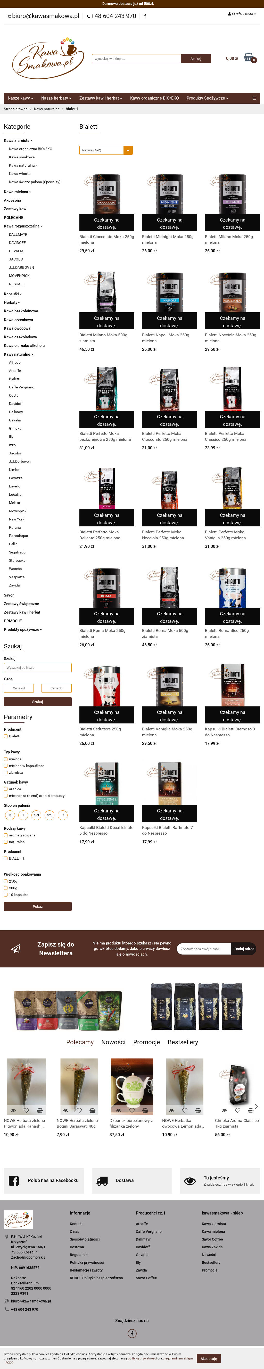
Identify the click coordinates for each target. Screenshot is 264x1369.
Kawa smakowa (22, 157)
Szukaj (37, 702)
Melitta (14, 503)
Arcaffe (15, 371)
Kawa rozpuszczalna (23, 226)
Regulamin (79, 1255)
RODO (9, 1363)
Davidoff (16, 404)
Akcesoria (12, 200)
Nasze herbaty (56, 98)
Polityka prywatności (87, 1262)
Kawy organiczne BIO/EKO (154, 98)
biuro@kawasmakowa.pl (31, 1301)
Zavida (14, 585)
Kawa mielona (17, 192)
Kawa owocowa (17, 328)
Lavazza (16, 478)
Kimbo (14, 470)
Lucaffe (15, 494)
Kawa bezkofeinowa (21, 311)
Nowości (209, 1255)
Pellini (13, 544)
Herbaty (12, 302)
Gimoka (15, 428)
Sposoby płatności (85, 1239)
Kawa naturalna (23, 165)
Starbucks (17, 560)
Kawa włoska (20, 174)
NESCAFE (16, 284)
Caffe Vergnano (21, 387)
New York (16, 519)
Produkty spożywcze (23, 629)
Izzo (12, 445)
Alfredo (15, 362)
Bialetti (14, 379)
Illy (11, 437)
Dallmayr (16, 412)
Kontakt (76, 1224)
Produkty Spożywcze (208, 98)
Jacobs (15, 453)
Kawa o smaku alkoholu (24, 345)
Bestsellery (211, 1262)
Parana (15, 527)
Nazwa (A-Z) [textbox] (91, 150)
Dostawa (77, 1247)
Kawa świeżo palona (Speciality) (35, 182)
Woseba (15, 569)
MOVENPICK (19, 276)
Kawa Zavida (212, 1247)
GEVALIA (16, 251)
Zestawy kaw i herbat (100, 98)
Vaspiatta (17, 577)
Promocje (210, 1270)
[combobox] (106, 150)
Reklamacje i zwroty (86, 1270)
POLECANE (13, 217)
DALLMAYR (18, 234)
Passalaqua (18, 536)
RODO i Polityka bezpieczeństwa (96, 1278)
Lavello (14, 486)
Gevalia (15, 420)
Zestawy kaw (15, 209)
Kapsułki (13, 294)
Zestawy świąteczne (21, 603)
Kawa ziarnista (18, 140)
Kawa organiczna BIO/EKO (30, 149)
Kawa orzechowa (18, 319)
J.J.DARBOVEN (21, 267)
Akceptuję (209, 1359)
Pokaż (38, 906)
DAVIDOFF (17, 243)
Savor (9, 595)
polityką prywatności (142, 1358)
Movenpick (17, 511)
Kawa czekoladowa (20, 337)
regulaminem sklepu (178, 1358)
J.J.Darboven (20, 461)
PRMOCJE (13, 621)
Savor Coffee (146, 1278)
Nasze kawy (21, 98)
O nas (74, 1231)
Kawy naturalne (18, 354)
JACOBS (16, 259)
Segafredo (17, 552)
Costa (14, 395)
